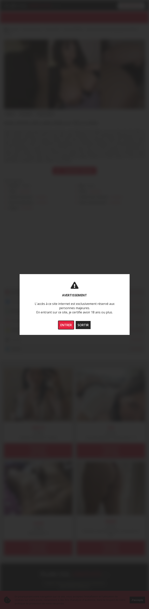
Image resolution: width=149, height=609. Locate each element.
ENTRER (66, 325)
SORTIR (83, 325)
